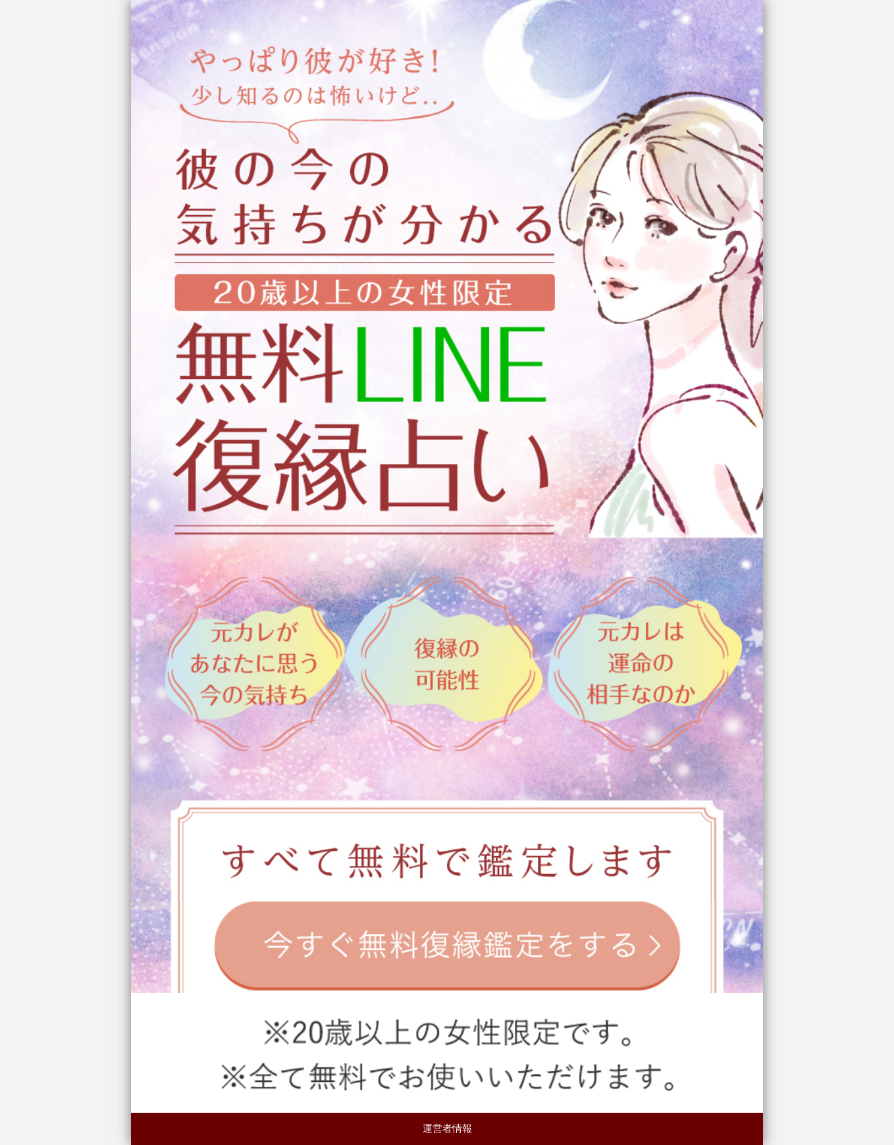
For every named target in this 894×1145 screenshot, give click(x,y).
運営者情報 (447, 1128)
